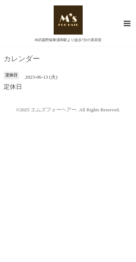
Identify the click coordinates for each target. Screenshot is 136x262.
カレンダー (22, 59)
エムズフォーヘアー (54, 109)
